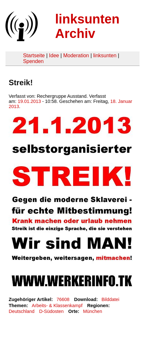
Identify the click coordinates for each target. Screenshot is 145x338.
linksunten (104, 55)
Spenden (33, 61)
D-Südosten (51, 311)
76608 (63, 299)
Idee (54, 55)
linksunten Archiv (87, 26)
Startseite (34, 55)
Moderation (76, 55)
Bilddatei (110, 299)
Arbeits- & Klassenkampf (57, 305)
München (92, 311)
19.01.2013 (29, 101)
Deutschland (21, 311)
